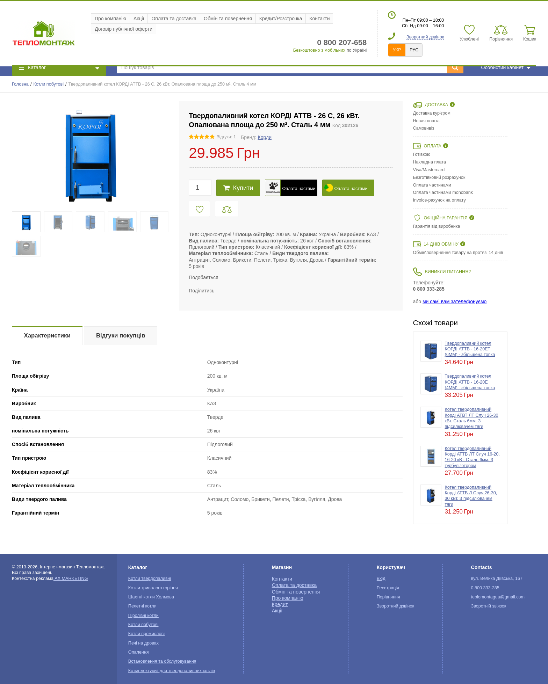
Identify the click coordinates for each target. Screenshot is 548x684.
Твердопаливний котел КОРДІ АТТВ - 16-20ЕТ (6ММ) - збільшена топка (470, 349)
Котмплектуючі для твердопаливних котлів (171, 670)
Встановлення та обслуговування (162, 661)
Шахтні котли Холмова (151, 597)
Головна (20, 84)
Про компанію (110, 18)
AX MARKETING (70, 578)
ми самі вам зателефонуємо (454, 301)
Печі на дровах (143, 643)
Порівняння (388, 597)
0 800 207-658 (342, 42)
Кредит (280, 604)
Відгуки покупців (120, 335)
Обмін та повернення (228, 18)
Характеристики (47, 335)
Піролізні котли (143, 615)
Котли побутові (48, 84)
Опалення (138, 652)
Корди (265, 137)
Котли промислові (146, 633)
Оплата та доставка (173, 18)
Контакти (319, 18)
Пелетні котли (142, 606)
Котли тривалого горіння (153, 587)
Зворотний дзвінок (425, 37)
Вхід (381, 578)
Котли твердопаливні (149, 578)
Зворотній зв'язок (488, 606)
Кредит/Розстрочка (280, 18)
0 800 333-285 (429, 289)
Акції (139, 18)
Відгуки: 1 (226, 136)
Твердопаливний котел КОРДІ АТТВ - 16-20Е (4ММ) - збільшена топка (470, 382)
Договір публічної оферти (123, 29)
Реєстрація (388, 587)
